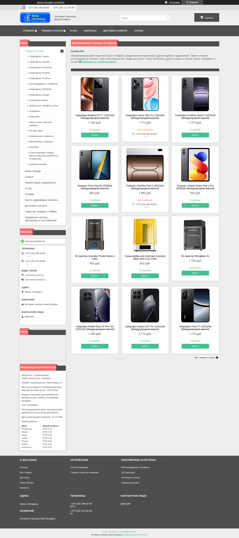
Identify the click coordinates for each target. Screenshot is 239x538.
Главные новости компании (84, 472)
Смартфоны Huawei (39, 62)
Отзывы (29, 194)
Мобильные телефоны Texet (43, 105)
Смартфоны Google (39, 95)
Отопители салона (130, 477)
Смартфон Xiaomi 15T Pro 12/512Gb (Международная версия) (145, 328)
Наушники (34, 116)
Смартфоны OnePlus (40, 78)
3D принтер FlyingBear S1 (195, 256)
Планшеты (34, 111)
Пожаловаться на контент (135, 535)
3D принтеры (36, 130)
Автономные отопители (41, 141)
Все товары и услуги (205, 357)
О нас (73, 30)
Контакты (90, 30)
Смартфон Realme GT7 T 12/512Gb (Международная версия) (94, 116)
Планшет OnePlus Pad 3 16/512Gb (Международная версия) (145, 187)
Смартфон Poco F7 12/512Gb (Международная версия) (195, 328)
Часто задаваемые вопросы (41, 199)
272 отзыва (174, 2)
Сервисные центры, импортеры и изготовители (41, 219)
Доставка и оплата (115, 30)
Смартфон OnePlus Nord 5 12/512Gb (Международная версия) (195, 116)
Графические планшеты (41, 136)
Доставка (24, 477)
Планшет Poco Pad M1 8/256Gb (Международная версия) (94, 187)
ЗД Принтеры (128, 472)
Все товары (26, 472)
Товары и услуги (52, 30)
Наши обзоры (33, 171)
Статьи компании (79, 467)
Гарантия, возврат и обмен (41, 211)
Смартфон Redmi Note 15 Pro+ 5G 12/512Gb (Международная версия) (94, 328)
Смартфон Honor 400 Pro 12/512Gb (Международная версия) (145, 116)
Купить (94, 135)
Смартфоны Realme (39, 73)
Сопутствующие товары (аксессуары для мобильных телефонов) (43, 155)
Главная (28, 30)
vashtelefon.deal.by (34, 275)
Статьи (138, 30)
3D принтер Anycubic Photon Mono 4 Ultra (95, 257)
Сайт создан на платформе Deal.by (119, 532)
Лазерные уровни (130, 482)
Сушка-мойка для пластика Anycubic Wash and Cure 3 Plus (145, 257)
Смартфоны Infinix (38, 100)
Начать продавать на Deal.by (50, 2)
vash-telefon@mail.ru (35, 279)
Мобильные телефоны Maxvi (99, 61)
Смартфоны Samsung (40, 67)
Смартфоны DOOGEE (40, 89)
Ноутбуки (34, 147)
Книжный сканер (37, 164)
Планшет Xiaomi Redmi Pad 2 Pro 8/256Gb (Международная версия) (195, 187)
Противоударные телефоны (43, 83)
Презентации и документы (40, 182)
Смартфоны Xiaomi (39, 56)
